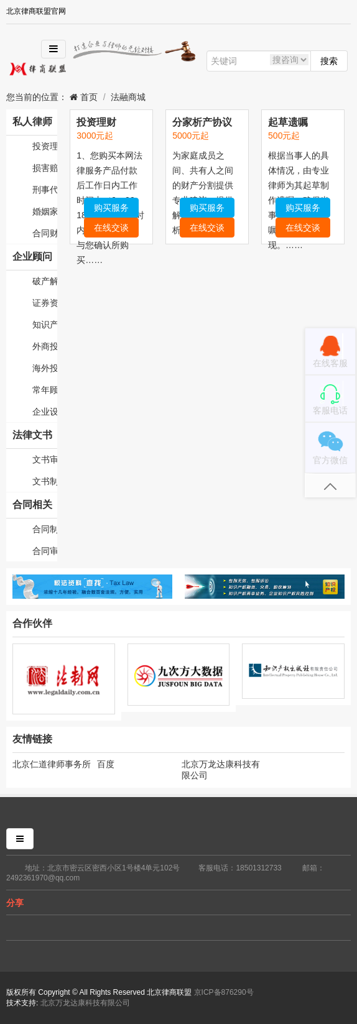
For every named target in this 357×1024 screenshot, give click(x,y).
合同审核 (44, 551)
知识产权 (44, 325)
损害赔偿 (44, 168)
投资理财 (44, 146)
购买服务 (111, 208)
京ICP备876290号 (224, 992)
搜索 (329, 61)
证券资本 (44, 303)
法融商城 (128, 97)
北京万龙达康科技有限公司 (221, 769)
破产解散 (44, 281)
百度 (105, 764)
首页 (88, 97)
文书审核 (44, 459)
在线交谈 (111, 228)
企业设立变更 (44, 412)
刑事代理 (44, 190)
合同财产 (44, 233)
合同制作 (44, 529)
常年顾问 (44, 390)
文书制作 (44, 481)
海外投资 (44, 368)
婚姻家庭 (44, 211)
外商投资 (44, 346)
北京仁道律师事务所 (51, 764)
